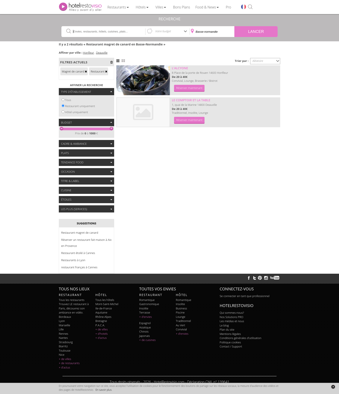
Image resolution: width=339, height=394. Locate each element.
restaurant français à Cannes (79, 267)
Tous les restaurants (71, 300)
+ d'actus (64, 367)
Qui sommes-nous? (232, 313)
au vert (180, 325)
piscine (180, 312)
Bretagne (101, 321)
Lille (61, 329)
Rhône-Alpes (103, 317)
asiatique (145, 327)
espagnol (145, 323)
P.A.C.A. (100, 325)
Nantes (63, 338)
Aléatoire (258, 61)
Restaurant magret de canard (79, 233)
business (181, 308)
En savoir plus (104, 390)
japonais (144, 336)
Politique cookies (230, 342)
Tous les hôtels (104, 300)
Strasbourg (66, 342)
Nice (61, 355)
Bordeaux (65, 317)
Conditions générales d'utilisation (240, 338)
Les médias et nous (232, 321)
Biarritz (63, 346)
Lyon (62, 321)
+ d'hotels (101, 334)
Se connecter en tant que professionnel (244, 296)
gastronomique (149, 304)
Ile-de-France (103, 308)
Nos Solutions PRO (231, 317)
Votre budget (163, 31)
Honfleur (88, 53)
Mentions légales (230, 334)
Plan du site (227, 329)
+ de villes (65, 359)
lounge (180, 317)
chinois (144, 331)
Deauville (101, 53)
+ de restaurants (69, 363)
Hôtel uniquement (76, 112)
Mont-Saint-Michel (106, 304)
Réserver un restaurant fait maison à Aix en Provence (86, 243)
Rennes (63, 334)
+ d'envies (145, 317)
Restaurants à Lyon (73, 260)
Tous (68, 100)
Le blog (224, 325)
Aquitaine (101, 312)
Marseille (64, 325)
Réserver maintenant (189, 88)
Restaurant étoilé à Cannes (78, 253)
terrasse (144, 312)
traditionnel (183, 321)
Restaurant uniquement (80, 106)
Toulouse (64, 350)
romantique (147, 300)
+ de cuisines (147, 340)
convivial (181, 329)
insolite (143, 308)
